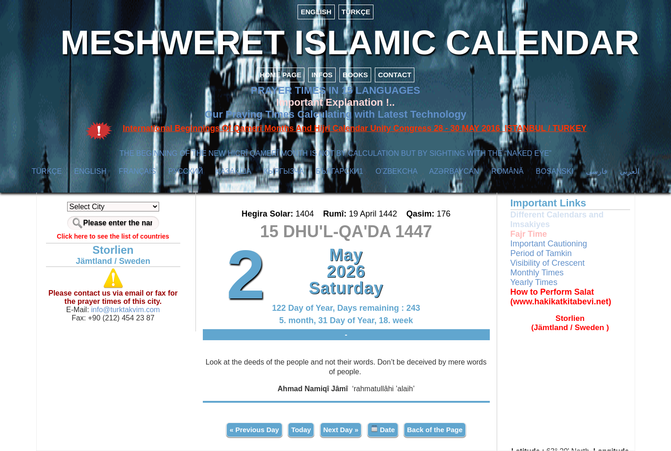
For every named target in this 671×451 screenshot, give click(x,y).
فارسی (597, 171)
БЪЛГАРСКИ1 (339, 171)
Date (383, 429)
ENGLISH (316, 12)
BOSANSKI (555, 171)
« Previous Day (254, 430)
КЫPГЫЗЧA (284, 171)
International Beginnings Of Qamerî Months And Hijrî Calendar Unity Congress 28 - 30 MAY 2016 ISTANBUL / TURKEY (355, 128)
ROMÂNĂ (507, 171)
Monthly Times (537, 272)
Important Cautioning (548, 243)
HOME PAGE (281, 75)
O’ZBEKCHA (396, 171)
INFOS (322, 75)
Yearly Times (533, 282)
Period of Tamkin (541, 253)
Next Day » (341, 430)
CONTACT (394, 75)
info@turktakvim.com (124, 310)
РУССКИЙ (185, 171)
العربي (629, 171)
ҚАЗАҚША (233, 171)
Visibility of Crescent (547, 263)
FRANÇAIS (137, 171)
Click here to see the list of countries (113, 236)
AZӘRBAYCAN (454, 171)
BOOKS (355, 75)
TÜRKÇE (356, 12)
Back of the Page (435, 430)
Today (301, 430)
